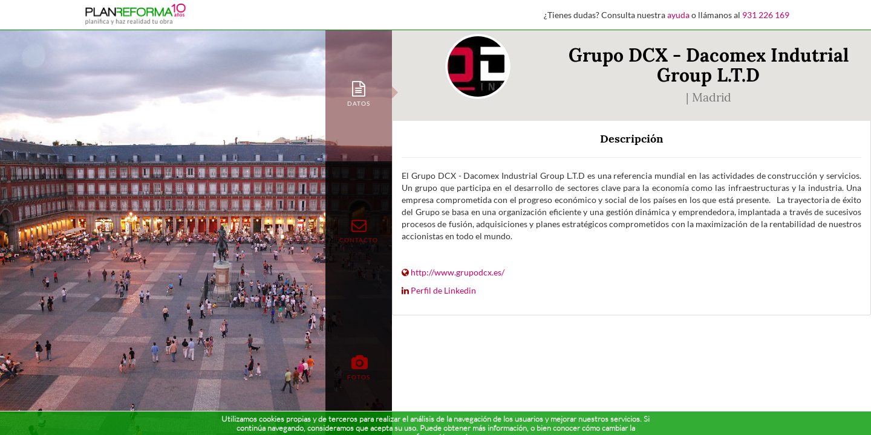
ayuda (678, 15)
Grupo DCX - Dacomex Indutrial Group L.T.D (709, 65)
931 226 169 (765, 15)
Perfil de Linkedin (443, 290)
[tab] (358, 92)
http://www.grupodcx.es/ (457, 272)
